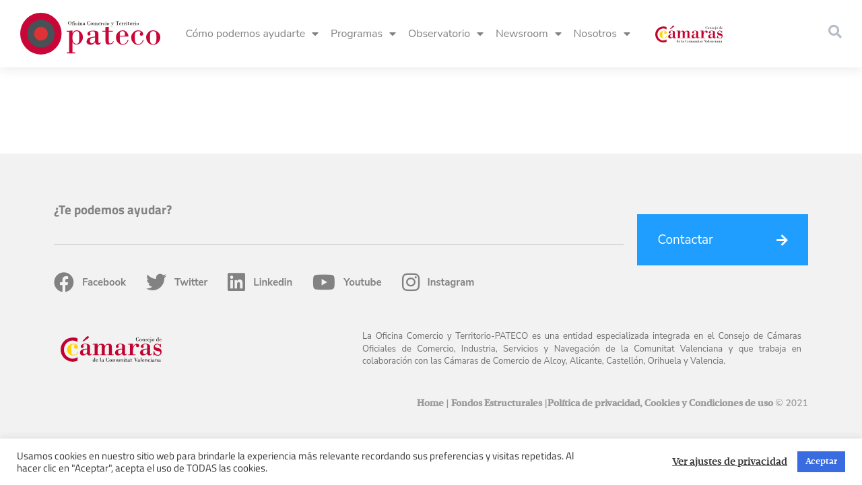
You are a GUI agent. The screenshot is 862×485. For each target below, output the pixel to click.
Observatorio (446, 34)
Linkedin (260, 196)
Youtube (346, 196)
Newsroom (528, 34)
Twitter (176, 196)
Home (430, 317)
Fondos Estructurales (496, 317)
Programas (363, 34)
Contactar (685, 153)
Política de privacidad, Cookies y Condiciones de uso (660, 317)
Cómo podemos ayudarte (252, 34)
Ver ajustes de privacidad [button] (729, 462)
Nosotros (602, 34)
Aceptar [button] (821, 461)
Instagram (438, 196)
